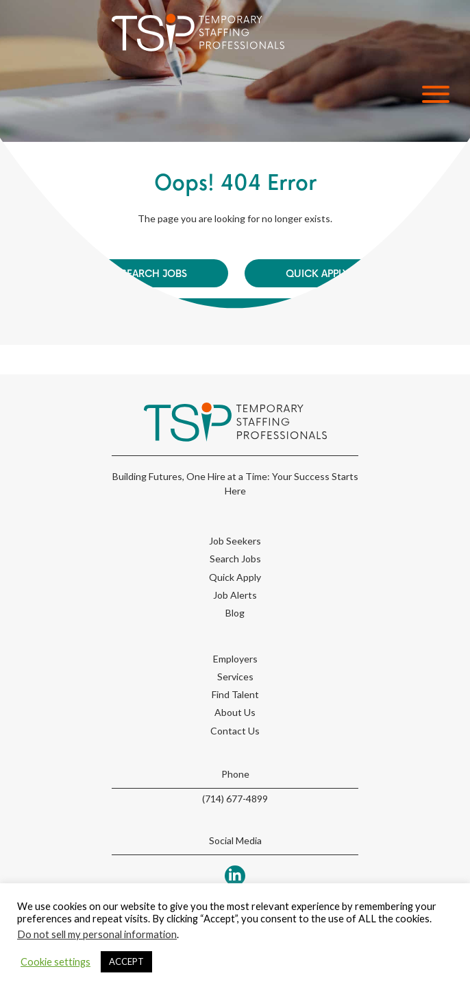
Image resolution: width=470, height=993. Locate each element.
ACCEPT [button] (126, 961)
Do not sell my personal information (97, 934)
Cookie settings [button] (55, 962)
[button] (432, 94)
